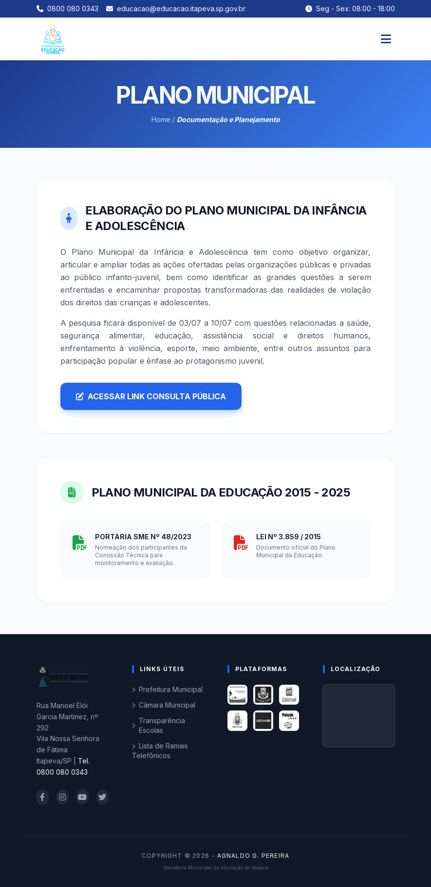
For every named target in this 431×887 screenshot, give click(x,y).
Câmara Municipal (163, 705)
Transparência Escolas (158, 725)
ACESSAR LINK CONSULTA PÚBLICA (151, 396)
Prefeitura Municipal (167, 689)
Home (160, 119)
